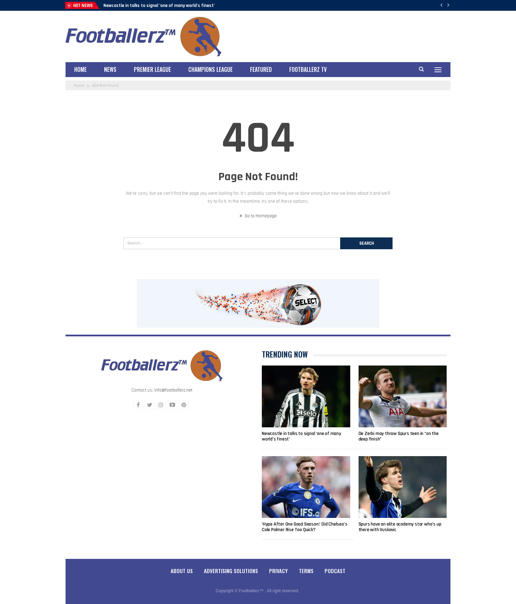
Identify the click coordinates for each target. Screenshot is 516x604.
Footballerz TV (308, 69)
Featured (261, 69)
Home (80, 69)
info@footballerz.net (173, 390)
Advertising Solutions (231, 570)
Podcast (335, 570)
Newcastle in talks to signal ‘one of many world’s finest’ (159, 5)
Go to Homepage (258, 216)
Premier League (152, 69)
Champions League (210, 69)
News (110, 69)
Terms (306, 570)
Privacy (278, 570)
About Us (182, 570)
